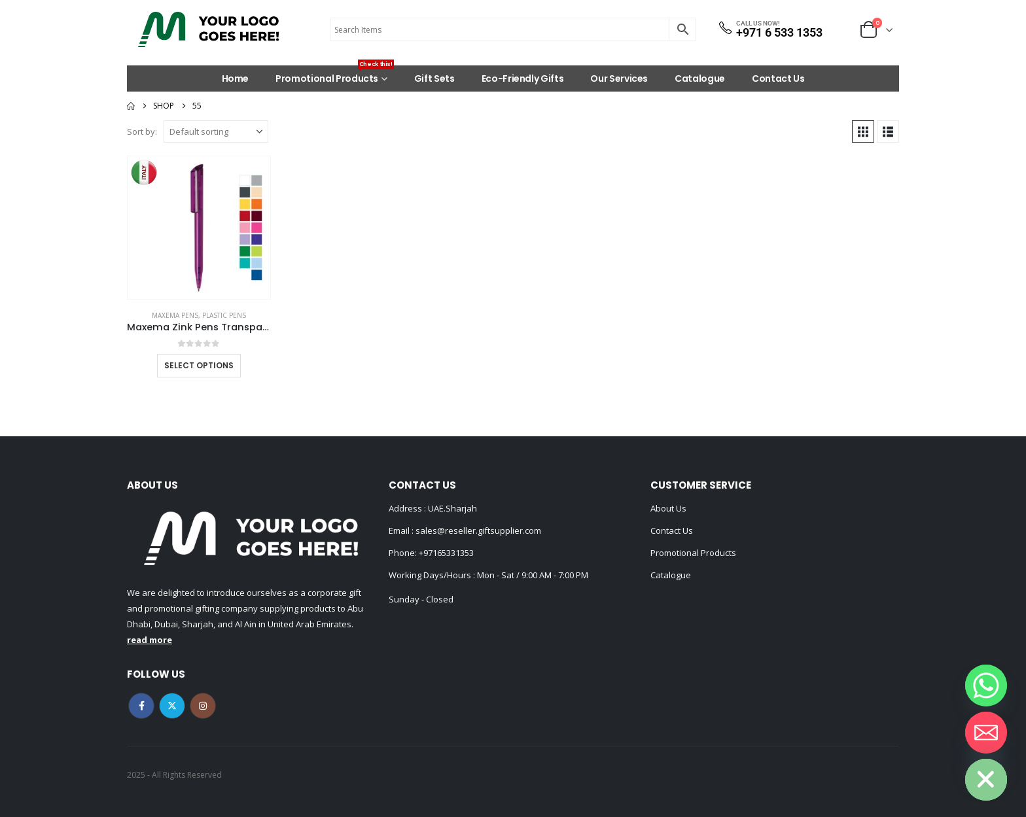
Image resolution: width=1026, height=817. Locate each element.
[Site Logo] (209, 29)
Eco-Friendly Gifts (523, 78)
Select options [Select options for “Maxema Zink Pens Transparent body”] (199, 365)
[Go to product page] (199, 227)
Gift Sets (434, 78)
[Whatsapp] (986, 685)
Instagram (203, 706)
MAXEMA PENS (175, 315)
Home (235, 78)
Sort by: (142, 131)
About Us (668, 508)
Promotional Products (334, 75)
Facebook (141, 706)
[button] (863, 131)
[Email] (986, 733)
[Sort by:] (216, 131)
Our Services (619, 78)
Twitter (172, 706)
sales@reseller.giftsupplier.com (477, 530)
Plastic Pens (224, 315)
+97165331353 (446, 553)
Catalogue (700, 78)
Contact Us (778, 78)
